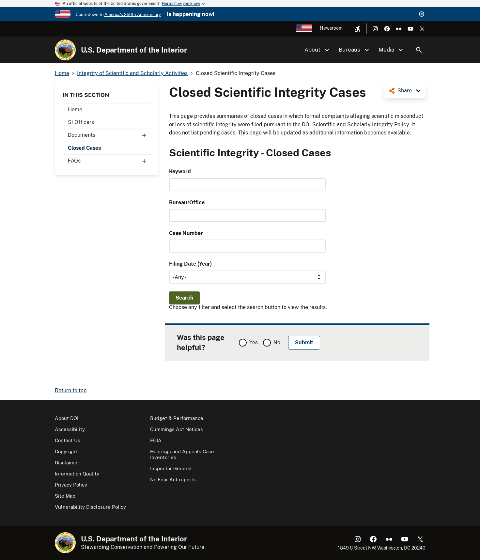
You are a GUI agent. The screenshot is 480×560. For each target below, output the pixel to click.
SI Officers (81, 122)
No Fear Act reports (173, 479)
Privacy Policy (71, 485)
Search (419, 49)
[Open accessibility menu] (357, 28)
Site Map (65, 496)
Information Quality (77, 473)
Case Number (186, 233)
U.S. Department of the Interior (134, 50)
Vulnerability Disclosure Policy (90, 507)
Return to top (71, 390)
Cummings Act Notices (176, 429)
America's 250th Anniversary (132, 14)
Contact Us (67, 440)
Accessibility (70, 429)
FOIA (156, 440)
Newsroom (331, 28)
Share (404, 90)
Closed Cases (84, 148)
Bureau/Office (187, 202)
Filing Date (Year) (190, 264)
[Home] (65, 49)
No (276, 342)
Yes (253, 342)
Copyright (66, 451)
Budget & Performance (176, 418)
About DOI (66, 418)
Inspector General (171, 468)
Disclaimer (67, 462)
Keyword (180, 171)
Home (75, 109)
